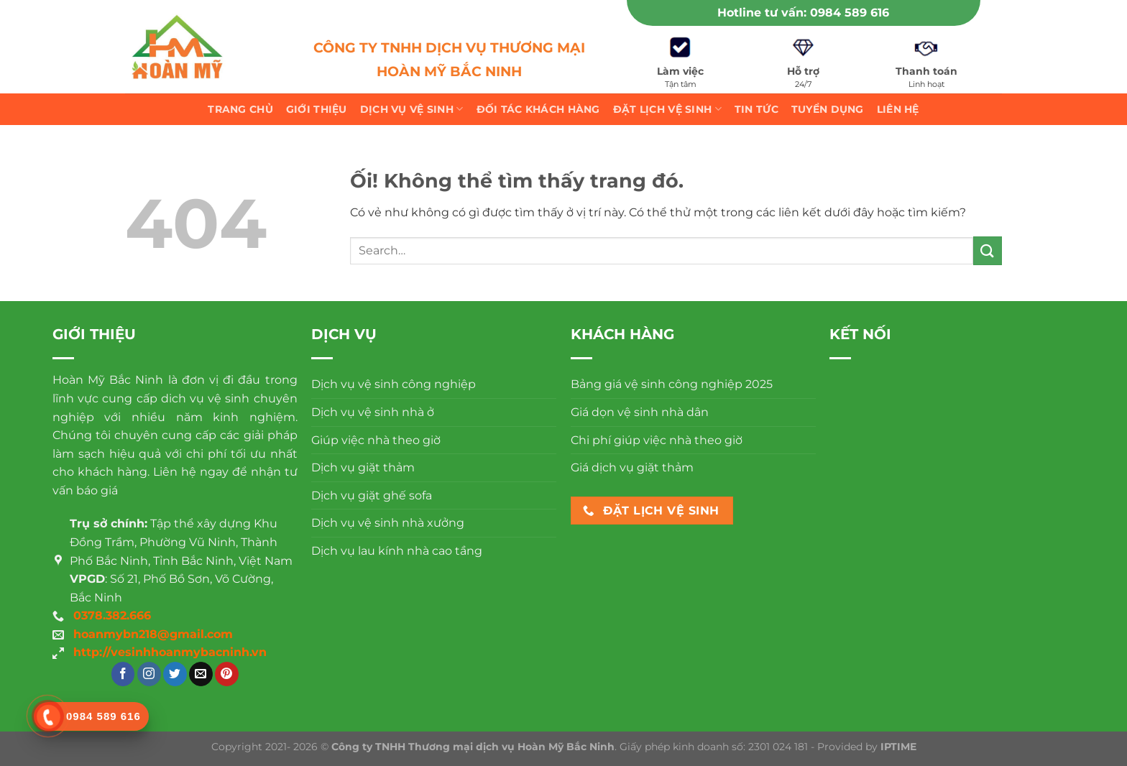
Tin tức (756, 109)
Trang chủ (240, 109)
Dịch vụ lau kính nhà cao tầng (396, 551)
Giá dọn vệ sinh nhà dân (640, 412)
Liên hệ (898, 109)
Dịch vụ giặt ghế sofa (371, 495)
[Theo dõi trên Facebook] (123, 674)
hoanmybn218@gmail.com (153, 634)
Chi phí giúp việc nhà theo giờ (656, 440)
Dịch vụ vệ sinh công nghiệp (393, 384)
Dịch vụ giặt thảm (363, 467)
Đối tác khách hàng (538, 109)
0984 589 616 (849, 12)
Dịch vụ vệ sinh (412, 109)
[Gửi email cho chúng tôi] (201, 674)
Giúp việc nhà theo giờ (376, 440)
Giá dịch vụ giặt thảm (632, 467)
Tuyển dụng (827, 109)
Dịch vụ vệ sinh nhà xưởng (387, 523)
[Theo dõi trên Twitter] (175, 674)
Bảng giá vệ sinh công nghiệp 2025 (672, 384)
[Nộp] (987, 250)
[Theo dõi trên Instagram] (149, 674)
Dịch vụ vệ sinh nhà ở (372, 412)
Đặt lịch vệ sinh (667, 109)
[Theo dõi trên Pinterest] (227, 674)
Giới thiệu (316, 109)
